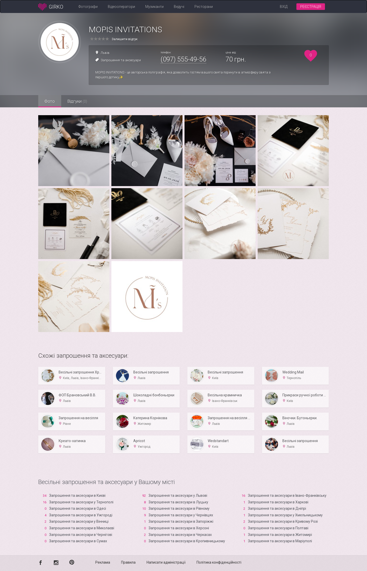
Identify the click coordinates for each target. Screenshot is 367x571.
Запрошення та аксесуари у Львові (178, 495)
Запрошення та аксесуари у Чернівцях (181, 515)
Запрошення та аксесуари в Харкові (278, 502)
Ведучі (179, 7)
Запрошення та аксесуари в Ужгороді (80, 515)
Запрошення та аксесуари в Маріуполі (280, 541)
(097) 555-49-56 (183, 59)
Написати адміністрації (166, 562)
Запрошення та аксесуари (121, 60)
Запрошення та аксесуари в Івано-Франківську (287, 495)
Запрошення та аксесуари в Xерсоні (179, 528)
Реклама (102, 562)
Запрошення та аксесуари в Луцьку (178, 502)
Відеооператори (121, 7)
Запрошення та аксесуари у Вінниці (79, 521)
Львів (105, 53)
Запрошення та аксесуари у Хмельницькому (285, 515)
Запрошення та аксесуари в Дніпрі (277, 508)
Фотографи (88, 7)
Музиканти (154, 7)
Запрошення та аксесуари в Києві (77, 495)
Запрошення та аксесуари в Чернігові (80, 535)
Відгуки (78, 101)
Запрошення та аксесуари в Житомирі (280, 535)
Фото (50, 101)
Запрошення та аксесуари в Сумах (78, 541)
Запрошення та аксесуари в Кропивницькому (187, 541)
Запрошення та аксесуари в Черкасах (180, 535)
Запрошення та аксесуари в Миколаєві (81, 528)
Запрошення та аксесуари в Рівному (179, 508)
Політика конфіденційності (218, 562)
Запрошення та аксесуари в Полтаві (278, 528)
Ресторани (203, 7)
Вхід (283, 7)
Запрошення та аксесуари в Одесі (77, 508)
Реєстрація (310, 7)
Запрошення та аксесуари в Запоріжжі (181, 521)
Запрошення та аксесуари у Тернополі (81, 502)
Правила (128, 562)
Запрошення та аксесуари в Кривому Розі (283, 521)
